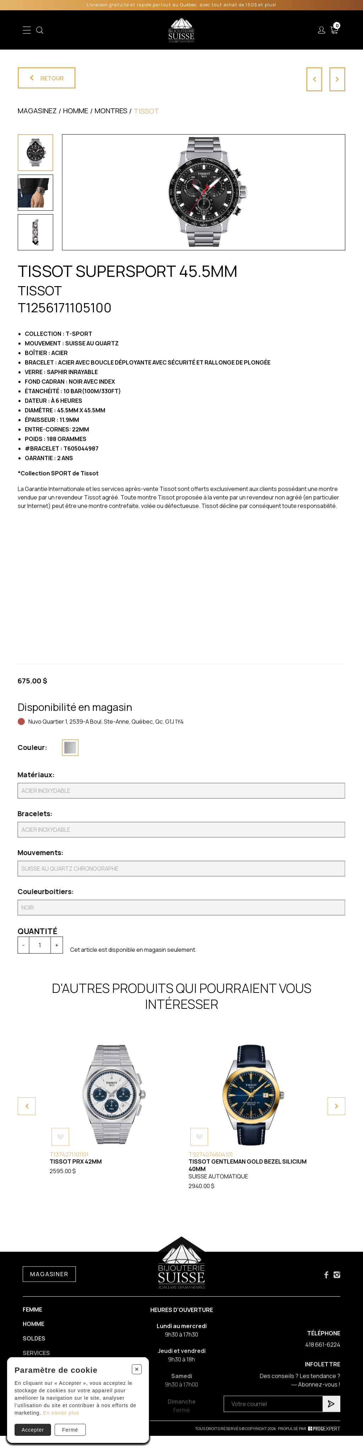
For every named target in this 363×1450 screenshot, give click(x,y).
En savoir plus (61, 1413)
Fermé (70, 1430)
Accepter (33, 1430)
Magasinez (37, 110)
